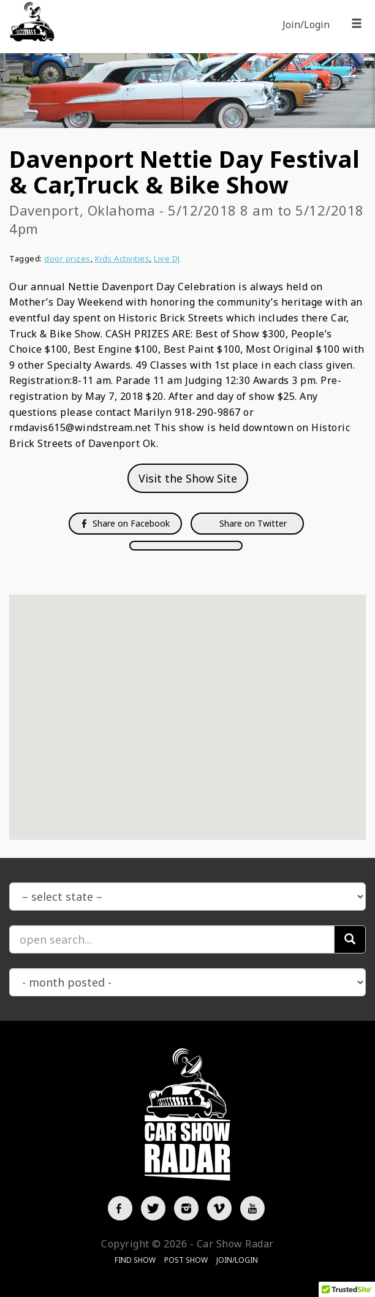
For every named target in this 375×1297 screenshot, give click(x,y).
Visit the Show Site (187, 478)
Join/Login (306, 24)
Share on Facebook (125, 523)
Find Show (135, 1260)
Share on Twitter (252, 523)
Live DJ (167, 258)
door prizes (67, 258)
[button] (187, 705)
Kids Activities (122, 258)
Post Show (186, 1260)
